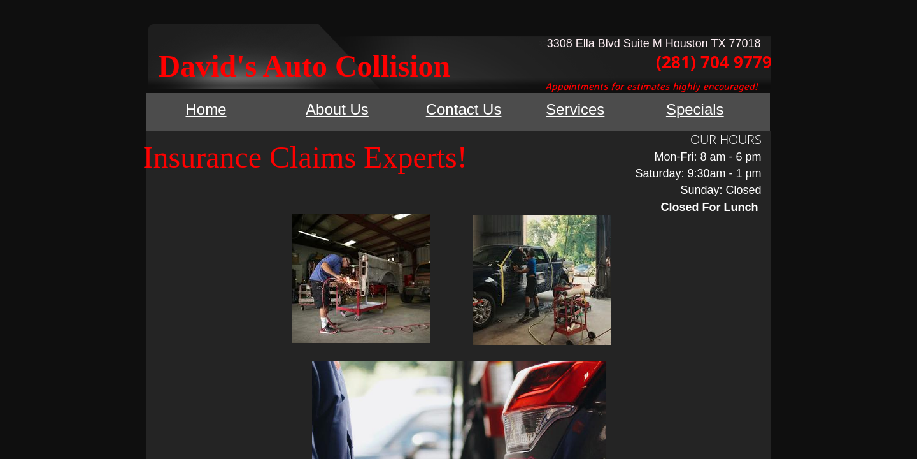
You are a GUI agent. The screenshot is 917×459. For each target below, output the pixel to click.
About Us (337, 109)
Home (206, 109)
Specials (695, 109)
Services (575, 109)
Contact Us (464, 109)
